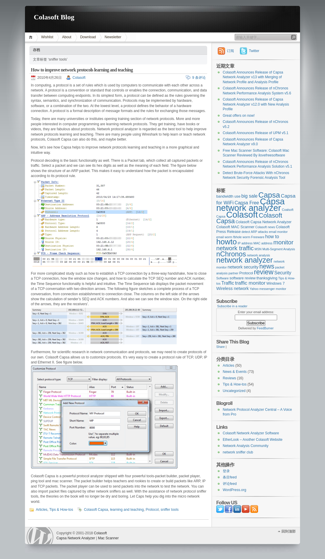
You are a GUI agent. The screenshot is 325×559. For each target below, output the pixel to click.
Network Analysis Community (245, 446)
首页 (31, 37)
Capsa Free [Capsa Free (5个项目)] (246, 202)
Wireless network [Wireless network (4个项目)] (232, 288)
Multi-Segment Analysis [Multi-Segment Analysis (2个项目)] (278, 249)
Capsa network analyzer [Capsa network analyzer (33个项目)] (250, 205)
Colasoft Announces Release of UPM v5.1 (255, 133)
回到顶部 (289, 531)
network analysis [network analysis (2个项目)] (258, 255)
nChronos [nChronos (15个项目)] (231, 254)
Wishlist (47, 37)
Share (220, 346)
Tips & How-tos (61, 510)
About (66, 37)
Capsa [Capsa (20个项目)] (269, 195)
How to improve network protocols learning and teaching (82, 69)
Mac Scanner (108, 538)
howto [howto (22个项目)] (226, 241)
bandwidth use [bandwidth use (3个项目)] (228, 196)
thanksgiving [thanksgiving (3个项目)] (267, 278)
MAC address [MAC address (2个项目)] (263, 243)
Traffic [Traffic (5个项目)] (227, 283)
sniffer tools (170, 510)
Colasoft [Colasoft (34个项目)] (242, 214)
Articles (41, 510)
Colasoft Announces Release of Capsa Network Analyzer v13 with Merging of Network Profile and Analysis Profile (253, 77)
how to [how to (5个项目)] (272, 236)
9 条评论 (199, 78)
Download (88, 37)
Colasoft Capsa (96, 510)
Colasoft (79, 78)
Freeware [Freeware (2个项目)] (257, 237)
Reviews (229, 378)
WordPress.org (234, 490)
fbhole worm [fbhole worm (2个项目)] (241, 237)
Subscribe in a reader (232, 306)
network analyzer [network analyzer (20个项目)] (244, 260)
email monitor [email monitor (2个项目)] (278, 231)
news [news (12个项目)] (266, 266)
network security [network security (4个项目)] (243, 267)
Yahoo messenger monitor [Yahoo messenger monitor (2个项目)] (268, 289)
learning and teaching (127, 510)
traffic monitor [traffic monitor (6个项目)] (250, 283)
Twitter (254, 51)
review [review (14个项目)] (263, 272)
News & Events (235, 372)
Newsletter (113, 37)
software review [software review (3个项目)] (242, 278)
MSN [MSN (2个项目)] (258, 249)
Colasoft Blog (54, 17)
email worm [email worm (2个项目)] (224, 237)
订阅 (230, 51)
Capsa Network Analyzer (75, 538)
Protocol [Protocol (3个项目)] (246, 273)
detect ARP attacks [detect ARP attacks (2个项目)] (255, 231)
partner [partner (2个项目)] (234, 273)
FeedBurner (265, 328)
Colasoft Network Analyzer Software (251, 433)
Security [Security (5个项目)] (283, 272)
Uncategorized (234, 391)
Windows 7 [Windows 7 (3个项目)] (275, 283)
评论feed (230, 484)
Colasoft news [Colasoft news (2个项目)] (265, 227)
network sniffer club (238, 452)
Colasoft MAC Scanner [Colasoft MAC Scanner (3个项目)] (235, 227)
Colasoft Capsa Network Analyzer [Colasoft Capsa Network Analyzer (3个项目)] (264, 222)
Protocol (152, 510)
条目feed (230, 477)
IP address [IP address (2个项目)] (245, 243)
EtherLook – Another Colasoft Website (252, 440)
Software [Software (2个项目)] (222, 278)
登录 (226, 471)
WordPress (39, 535)
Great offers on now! (239, 116)
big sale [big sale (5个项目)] (249, 195)
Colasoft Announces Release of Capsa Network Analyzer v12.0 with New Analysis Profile (256, 104)
